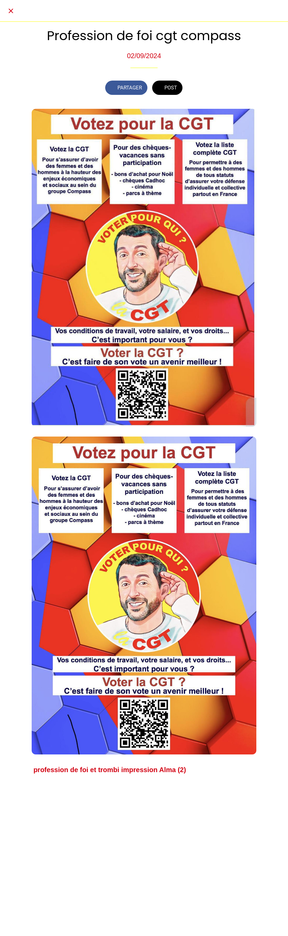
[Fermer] (11, 11)
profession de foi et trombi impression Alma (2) (109, 769)
